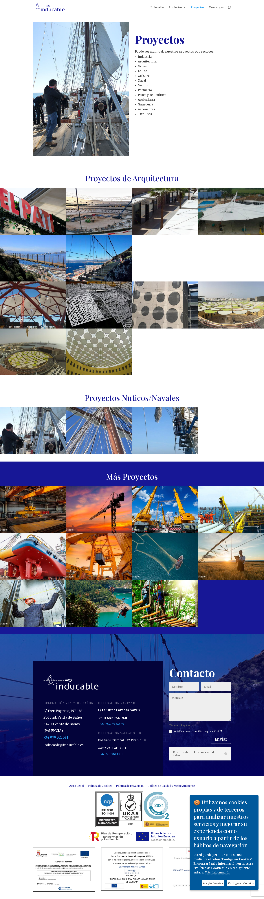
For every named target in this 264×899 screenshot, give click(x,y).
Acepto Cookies (213, 883)
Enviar (221, 739)
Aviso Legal (76, 786)
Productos (175, 7)
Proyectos (197, 7)
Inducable (157, 7)
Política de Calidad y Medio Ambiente (171, 786)
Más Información (217, 872)
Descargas (216, 7)
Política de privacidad (130, 786)
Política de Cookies (100, 786)
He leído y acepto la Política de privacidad (195, 731)
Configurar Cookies (241, 883)
